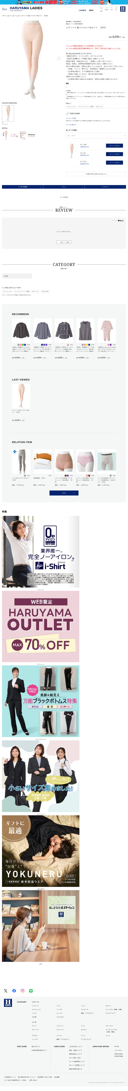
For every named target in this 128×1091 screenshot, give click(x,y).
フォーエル (118, 1054)
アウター (35, 1040)
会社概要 (57, 1081)
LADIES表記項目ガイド (39, 1054)
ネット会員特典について (77, 1066)
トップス (59, 1014)
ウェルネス (60, 1021)
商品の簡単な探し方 (75, 1073)
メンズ (34, 1026)
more (64, 496)
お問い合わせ (33, 1084)
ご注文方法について (75, 1051)
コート (58, 1010)
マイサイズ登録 (71, 118)
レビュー (64, 188)
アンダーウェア (111, 1017)
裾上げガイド (36, 1051)
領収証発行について (75, 1058)
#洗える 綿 (45, 294)
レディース (35, 1006)
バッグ (34, 1017)
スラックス (109, 1030)
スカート (108, 1010)
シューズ (59, 1017)
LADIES (82, 10)
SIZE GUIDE (22, 1051)
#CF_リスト (99, 106)
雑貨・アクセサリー (87, 1017)
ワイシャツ (60, 1034)
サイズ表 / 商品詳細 (23, 188)
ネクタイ (84, 1034)
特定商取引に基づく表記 (45, 1081)
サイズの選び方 (71, 124)
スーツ (34, 1030)
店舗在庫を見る (84, 147)
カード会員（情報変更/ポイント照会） (15, 1084)
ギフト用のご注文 (75, 1062)
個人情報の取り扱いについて (27, 1081)
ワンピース (84, 1014)
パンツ (83, 1010)
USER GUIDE (59, 1051)
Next (59, 58)
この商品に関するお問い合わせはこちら (96, 174)
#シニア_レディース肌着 (86, 106)
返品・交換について (75, 1054)
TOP (3, 15)
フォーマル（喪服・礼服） (114, 1014)
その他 (9, 15)
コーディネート (105, 188)
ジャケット (35, 1010)
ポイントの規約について (77, 1069)
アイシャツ (35, 1034)
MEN (91, 10)
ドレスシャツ (36, 1014)
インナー (59, 1040)
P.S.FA (116, 1051)
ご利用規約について (10, 1081)
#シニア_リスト (71, 106)
